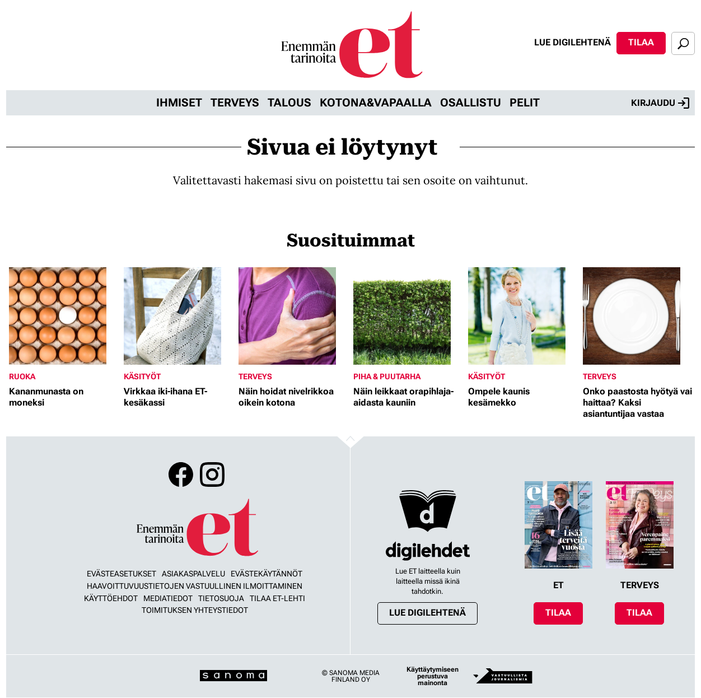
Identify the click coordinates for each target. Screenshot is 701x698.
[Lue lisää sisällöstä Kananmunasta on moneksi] (63, 316)
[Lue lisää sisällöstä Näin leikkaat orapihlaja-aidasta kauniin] (407, 316)
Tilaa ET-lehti (277, 598)
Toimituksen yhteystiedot (195, 610)
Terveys (235, 102)
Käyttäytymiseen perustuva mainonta (432, 676)
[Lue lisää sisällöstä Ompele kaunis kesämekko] (522, 316)
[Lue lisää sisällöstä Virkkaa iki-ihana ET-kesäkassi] (178, 316)
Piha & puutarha (386, 376)
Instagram (212, 474)
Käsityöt (142, 376)
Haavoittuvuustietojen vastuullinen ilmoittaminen (194, 585)
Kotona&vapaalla (376, 102)
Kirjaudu (660, 103)
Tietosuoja (221, 598)
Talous (289, 102)
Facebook (181, 474)
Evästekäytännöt (266, 573)
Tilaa (641, 42)
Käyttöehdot (111, 598)
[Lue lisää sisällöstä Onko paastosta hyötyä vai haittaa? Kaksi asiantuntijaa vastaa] (637, 316)
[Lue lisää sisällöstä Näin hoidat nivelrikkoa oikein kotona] (293, 316)
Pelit (525, 102)
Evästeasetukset (121, 573)
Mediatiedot (168, 598)
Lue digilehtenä (572, 42)
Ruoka (22, 376)
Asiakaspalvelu (193, 573)
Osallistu (470, 102)
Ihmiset (179, 102)
